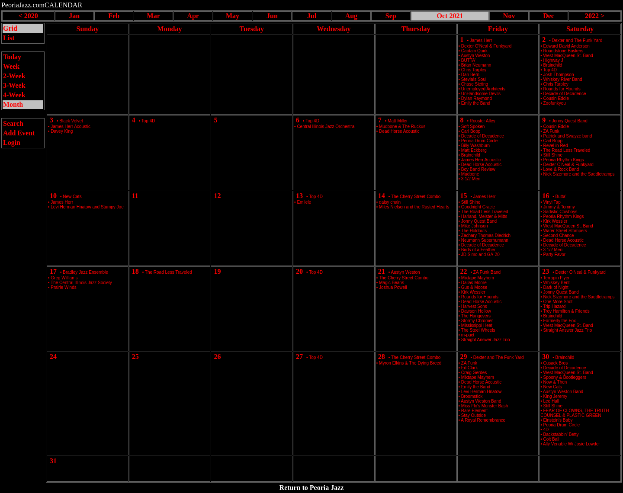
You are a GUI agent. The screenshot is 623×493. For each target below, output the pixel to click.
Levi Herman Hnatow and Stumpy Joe (87, 207)
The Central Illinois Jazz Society (81, 282)
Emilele (304, 202)
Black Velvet (71, 120)
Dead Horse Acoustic (399, 131)
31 (53, 460)
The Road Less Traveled (566, 150)
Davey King (62, 131)
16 (545, 195)
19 (217, 271)
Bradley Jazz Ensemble (85, 272)
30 (545, 356)
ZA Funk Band (487, 272)
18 (135, 271)
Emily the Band (475, 103)
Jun (272, 15)
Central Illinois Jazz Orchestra (325, 126)
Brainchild (565, 357)
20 (299, 271)
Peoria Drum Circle (561, 425)
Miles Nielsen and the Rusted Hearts (414, 207)
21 (381, 271)
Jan (74, 15)
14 (381, 195)
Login (11, 142)
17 (53, 271)
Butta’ (561, 196)
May (232, 15)
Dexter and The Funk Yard (577, 40)
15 (463, 195)
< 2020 (28, 15)
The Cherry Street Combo (416, 196)
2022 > (594, 15)
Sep (390, 15)
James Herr (481, 40)
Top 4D (148, 120)
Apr (193, 15)
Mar (153, 15)
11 (135, 195)
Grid (10, 28)
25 (135, 356)
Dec (548, 15)
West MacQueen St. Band (568, 55)
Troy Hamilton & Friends (566, 311)
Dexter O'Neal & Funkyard (581, 272)
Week (11, 66)
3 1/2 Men (470, 178)
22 (463, 271)
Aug (351, 15)
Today (12, 57)
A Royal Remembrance (483, 420)
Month (13, 104)
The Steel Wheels (478, 330)
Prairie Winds (63, 287)
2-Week (14, 76)
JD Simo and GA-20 (480, 254)
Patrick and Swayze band (567, 136)
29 (463, 356)
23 (545, 271)
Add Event (19, 133)
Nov (509, 15)
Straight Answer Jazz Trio (485, 339)
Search (13, 123)
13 (299, 195)
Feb (113, 15)
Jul (311, 15)
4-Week (14, 95)
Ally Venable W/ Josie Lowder (571, 444)
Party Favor (554, 254)
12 (217, 195)
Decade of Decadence (564, 245)
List (9, 38)
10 (53, 195)
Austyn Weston (405, 272)
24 (53, 356)
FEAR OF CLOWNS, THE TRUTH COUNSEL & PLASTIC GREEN (574, 413)
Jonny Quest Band (570, 120)
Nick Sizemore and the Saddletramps (579, 174)
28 (381, 356)
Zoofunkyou (554, 103)
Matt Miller (398, 120)
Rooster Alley (482, 120)
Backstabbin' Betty (561, 434)
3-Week (14, 85)
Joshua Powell (393, 287)
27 (299, 356)
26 (217, 356)
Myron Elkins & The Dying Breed (410, 363)
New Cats (72, 196)
